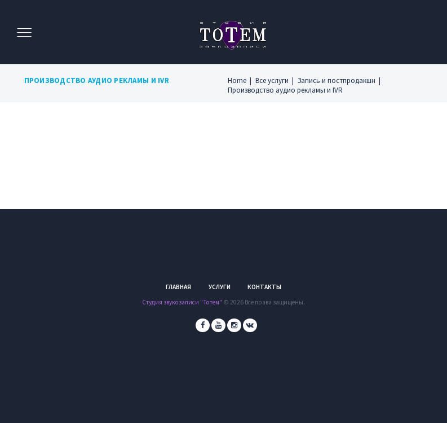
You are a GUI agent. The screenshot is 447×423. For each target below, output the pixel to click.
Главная (178, 287)
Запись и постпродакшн (336, 80)
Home (237, 80)
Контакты (264, 287)
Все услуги (272, 80)
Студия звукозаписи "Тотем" (182, 302)
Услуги (220, 287)
